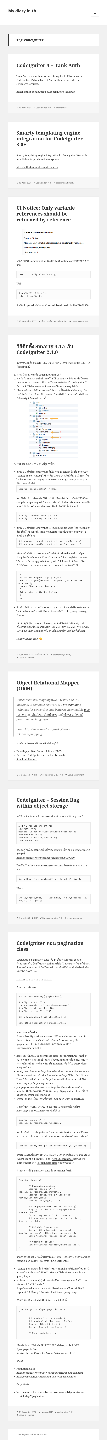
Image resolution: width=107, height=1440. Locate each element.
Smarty (70, 182)
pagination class (40, 959)
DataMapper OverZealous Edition (35, 751)
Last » (48, 979)
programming (72, 705)
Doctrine (21, 755)
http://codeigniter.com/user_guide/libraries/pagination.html (49, 1372)
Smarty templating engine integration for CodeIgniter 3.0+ (49, 138)
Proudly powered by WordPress (31, 1434)
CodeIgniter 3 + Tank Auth (48, 65)
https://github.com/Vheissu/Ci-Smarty (37, 167)
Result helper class (47, 1162)
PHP (49, 107)
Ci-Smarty (62, 378)
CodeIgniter (41, 107)
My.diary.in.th (22, 10)
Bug (44, 918)
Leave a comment (80, 321)
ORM (56, 774)
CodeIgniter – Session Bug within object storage (47, 803)
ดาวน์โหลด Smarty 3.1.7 (48, 607)
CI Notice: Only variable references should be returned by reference (45, 213)
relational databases (44, 714)
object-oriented (73, 714)
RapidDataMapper (26, 759)
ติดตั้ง (35, 374)
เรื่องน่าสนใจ (46, 321)
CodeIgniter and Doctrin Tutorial (45, 755)
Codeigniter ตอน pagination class (50, 946)
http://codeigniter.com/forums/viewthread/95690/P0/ (45, 857)
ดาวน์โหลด (22, 374)
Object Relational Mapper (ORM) (47, 685)
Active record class (27, 1136)
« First (20, 979)
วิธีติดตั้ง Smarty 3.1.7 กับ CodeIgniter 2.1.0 (44, 349)
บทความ (44, 1412)
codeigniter (61, 107)
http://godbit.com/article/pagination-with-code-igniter (46, 1376)
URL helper (40, 1110)
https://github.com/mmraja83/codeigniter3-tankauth (45, 91)
